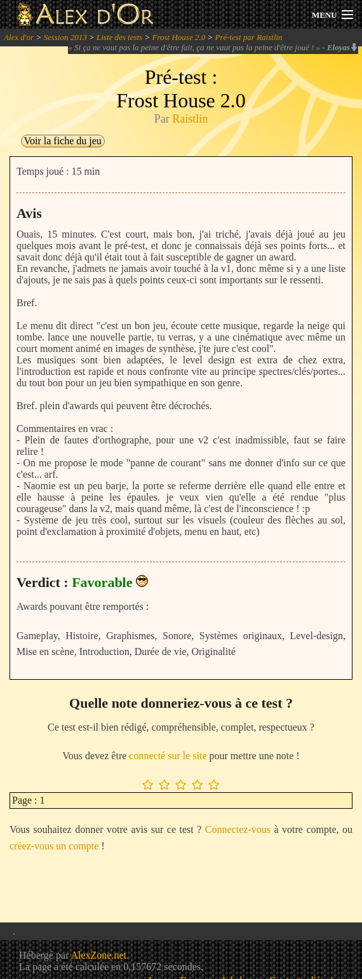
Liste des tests (119, 37)
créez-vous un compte (54, 846)
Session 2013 (64, 37)
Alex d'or (19, 37)
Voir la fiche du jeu (63, 140)
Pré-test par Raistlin (248, 37)
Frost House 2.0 (179, 37)
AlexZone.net (98, 955)
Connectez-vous (238, 829)
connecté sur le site (167, 755)
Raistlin (190, 118)
